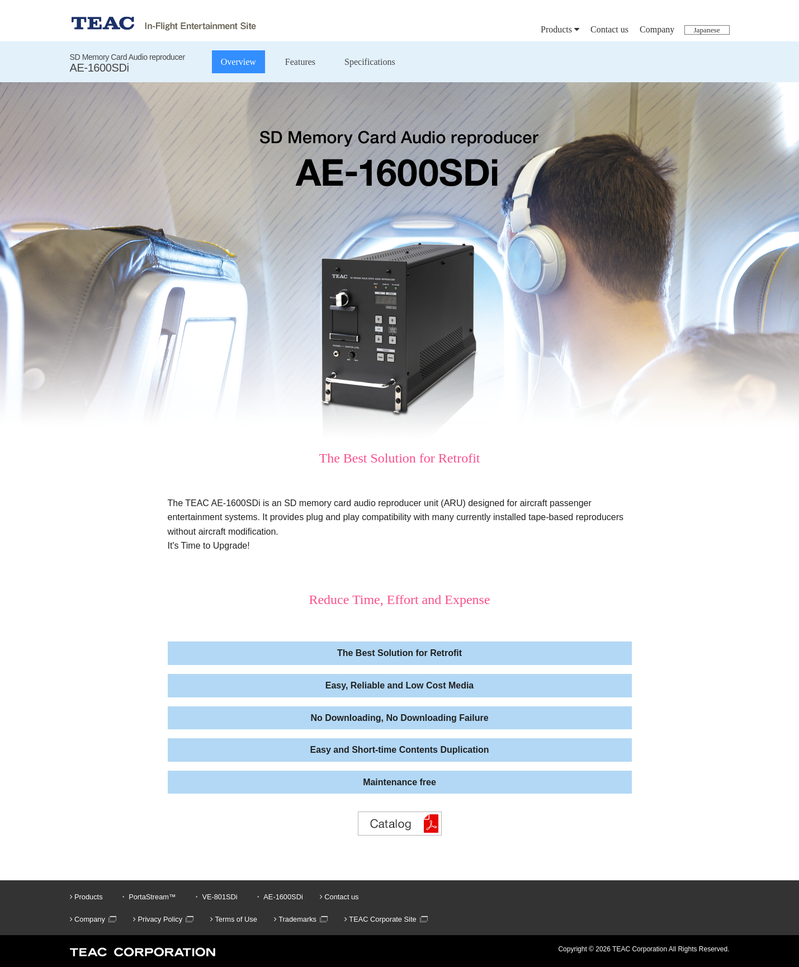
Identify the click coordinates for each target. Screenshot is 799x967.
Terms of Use (233, 919)
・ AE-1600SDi (278, 897)
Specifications (369, 62)
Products (560, 29)
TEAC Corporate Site (380, 919)
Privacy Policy (157, 919)
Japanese (706, 30)
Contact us (609, 29)
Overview (238, 62)
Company (657, 29)
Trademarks (295, 919)
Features (300, 62)
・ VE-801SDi (215, 897)
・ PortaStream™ (148, 897)
